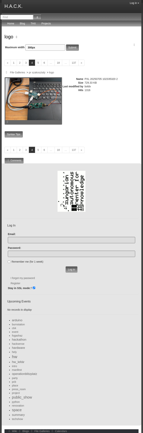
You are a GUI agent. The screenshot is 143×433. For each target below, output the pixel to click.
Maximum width (35, 47)
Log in (134, 2)
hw (14, 356)
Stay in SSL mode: (19, 288)
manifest (17, 369)
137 (74, 62)
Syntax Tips (13, 134)
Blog (22, 23)
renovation (18, 405)
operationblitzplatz (24, 374)
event (15, 331)
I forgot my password (23, 278)
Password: (14, 247)
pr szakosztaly (37, 72)
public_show (22, 397)
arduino (17, 320)
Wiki (12, 431)
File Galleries (17, 72)
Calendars (58, 431)
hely (14, 351)
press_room (19, 389)
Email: (12, 234)
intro (14, 366)
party (15, 378)
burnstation (18, 324)
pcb (14, 381)
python (16, 401)
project (16, 392)
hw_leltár (18, 362)
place (15, 385)
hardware (18, 348)
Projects (46, 23)
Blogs (24, 431)
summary (18, 415)
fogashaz (17, 335)
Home (10, 23)
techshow (17, 419)
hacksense (18, 343)
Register (15, 283)
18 (58, 62)
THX (33, 23)
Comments (14, 160)
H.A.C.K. (13, 6)
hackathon (19, 339)
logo (9, 36)
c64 (14, 328)
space (17, 410)
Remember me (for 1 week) (25, 261)
